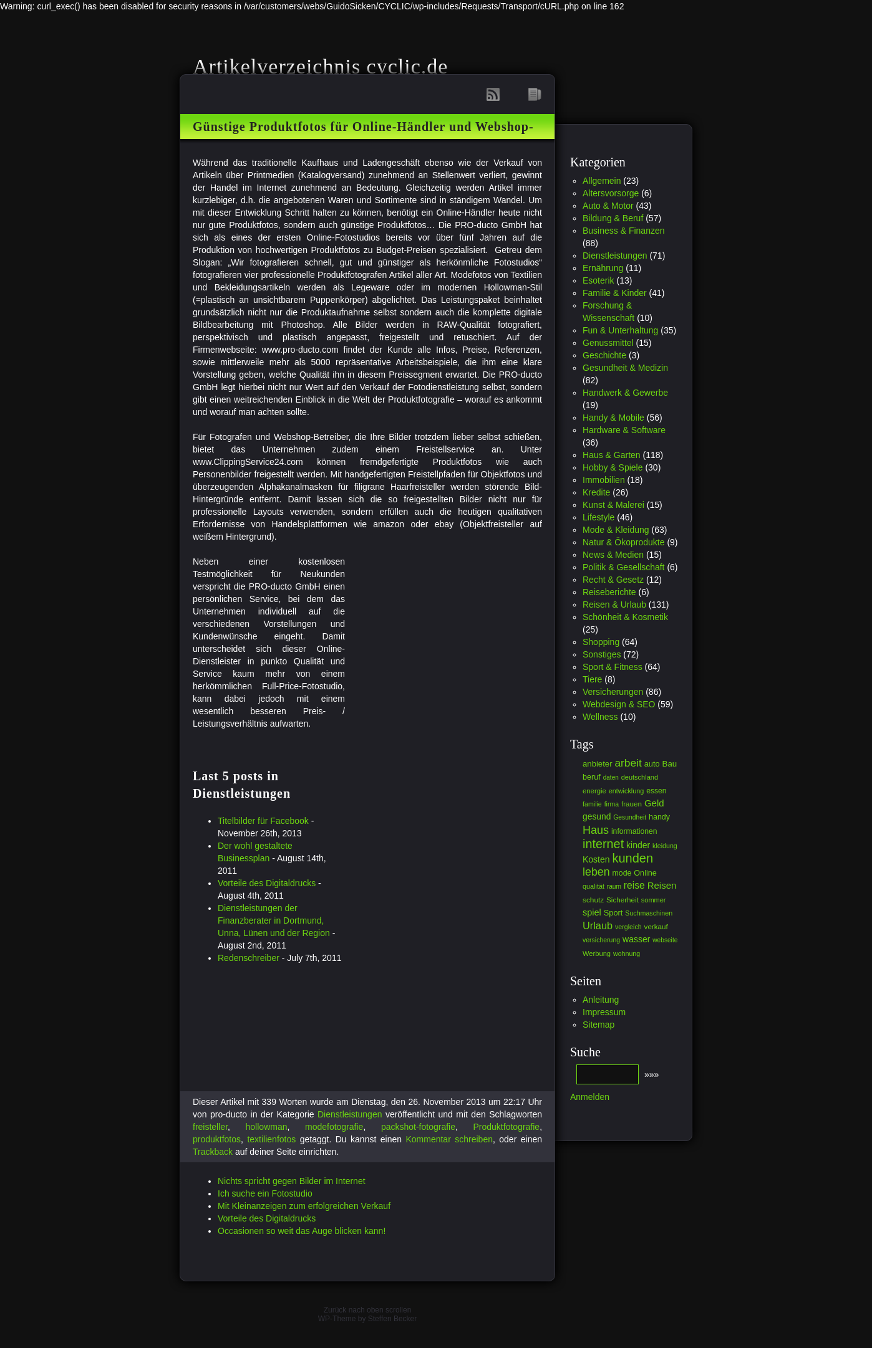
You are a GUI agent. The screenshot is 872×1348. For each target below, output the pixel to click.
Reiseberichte (609, 592)
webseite (664, 940)
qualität (593, 886)
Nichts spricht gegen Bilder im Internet (292, 1181)
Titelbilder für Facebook (263, 821)
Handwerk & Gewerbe (625, 393)
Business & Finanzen (624, 231)
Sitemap (598, 1025)
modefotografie (334, 1127)
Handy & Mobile (613, 418)
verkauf (656, 926)
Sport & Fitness (612, 667)
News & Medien (613, 555)
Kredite (596, 492)
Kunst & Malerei (613, 505)
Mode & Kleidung (616, 530)
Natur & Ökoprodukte (624, 542)
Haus (596, 830)
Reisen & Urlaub (614, 604)
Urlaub (598, 925)
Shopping (601, 642)
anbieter (598, 763)
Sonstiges (602, 654)
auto (652, 763)
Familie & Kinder (615, 293)
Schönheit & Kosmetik (625, 617)
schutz (593, 900)
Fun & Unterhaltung (620, 330)
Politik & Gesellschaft (624, 567)
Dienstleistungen (349, 1114)
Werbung (597, 953)
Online (645, 873)
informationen (634, 831)
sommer (653, 900)
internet (603, 844)
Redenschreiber (248, 958)
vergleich (628, 926)
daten (611, 777)
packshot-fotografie (418, 1127)
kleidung (664, 845)
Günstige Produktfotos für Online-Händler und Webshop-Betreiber (363, 132)
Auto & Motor (608, 206)
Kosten (596, 859)
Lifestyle (598, 517)
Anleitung (601, 1000)
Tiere (592, 679)
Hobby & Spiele (613, 467)
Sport (613, 912)
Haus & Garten (612, 455)
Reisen (662, 885)
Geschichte (604, 355)
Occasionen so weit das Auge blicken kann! (301, 1231)
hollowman (267, 1127)
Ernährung (603, 268)
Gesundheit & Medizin (625, 368)
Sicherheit (622, 900)
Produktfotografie (506, 1127)
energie (594, 791)
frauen (631, 804)
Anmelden (589, 1097)
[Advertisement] (450, 642)
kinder (638, 845)
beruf (592, 777)
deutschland (639, 777)
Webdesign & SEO (619, 704)
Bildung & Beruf (613, 218)
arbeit (627, 763)
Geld (654, 803)
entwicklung (626, 791)
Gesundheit (629, 817)
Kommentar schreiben (449, 1139)
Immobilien (604, 480)
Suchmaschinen (648, 913)
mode (622, 873)
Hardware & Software (624, 430)
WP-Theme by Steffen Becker (367, 1318)
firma (611, 804)
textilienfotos (271, 1139)
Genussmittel (608, 343)
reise (634, 885)
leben (596, 872)
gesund (597, 816)
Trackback (213, 1152)
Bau (669, 763)
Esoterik (598, 280)
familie (592, 804)
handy (659, 817)
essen (656, 790)
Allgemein (602, 181)
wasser (636, 939)
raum (614, 886)
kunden (632, 858)
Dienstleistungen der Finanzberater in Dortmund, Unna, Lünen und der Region (274, 920)
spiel (592, 912)
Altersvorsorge (611, 193)
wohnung (626, 953)
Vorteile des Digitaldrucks (267, 883)
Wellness (600, 717)
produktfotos (217, 1139)
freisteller (210, 1127)
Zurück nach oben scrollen (368, 1310)
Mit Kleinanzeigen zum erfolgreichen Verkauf (304, 1206)
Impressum (604, 1012)
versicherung (601, 940)
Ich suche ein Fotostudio (265, 1193)
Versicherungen (613, 692)
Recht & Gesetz (613, 580)
